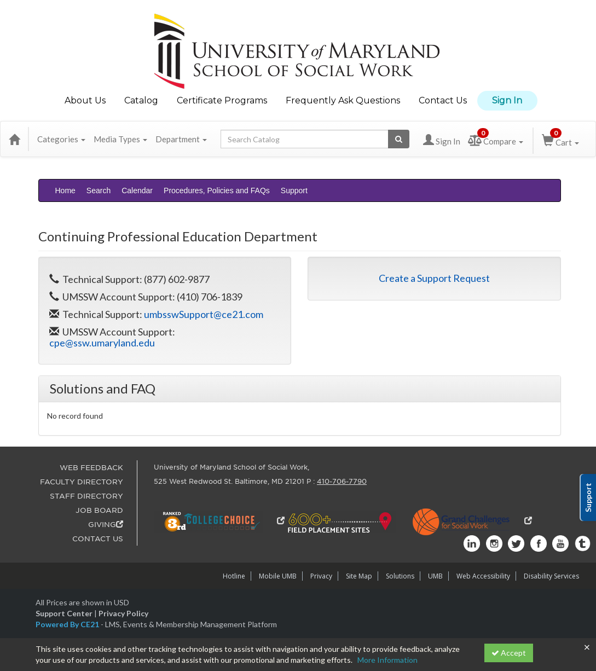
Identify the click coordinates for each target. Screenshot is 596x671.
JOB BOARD (99, 510)
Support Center (64, 613)
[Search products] (398, 139)
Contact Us (443, 100)
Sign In (507, 100)
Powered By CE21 (68, 624)
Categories (61, 139)
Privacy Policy (123, 613)
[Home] (14, 139)
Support (294, 190)
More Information (387, 659)
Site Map (359, 576)
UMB (435, 576)
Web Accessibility (483, 576)
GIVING (105, 524)
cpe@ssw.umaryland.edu (102, 343)
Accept (508, 652)
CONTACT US (97, 539)
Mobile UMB (278, 576)
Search (98, 190)
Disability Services (551, 576)
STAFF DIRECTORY (86, 496)
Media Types (120, 139)
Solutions (400, 576)
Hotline (234, 576)
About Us (85, 100)
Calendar (137, 190)
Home (65, 190)
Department (181, 139)
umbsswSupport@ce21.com (203, 314)
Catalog (141, 100)
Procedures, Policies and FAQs (217, 190)
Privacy (321, 576)
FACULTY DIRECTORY (81, 482)
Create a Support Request (434, 278)
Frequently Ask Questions (343, 100)
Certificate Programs (222, 100)
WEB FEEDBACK (91, 468)
